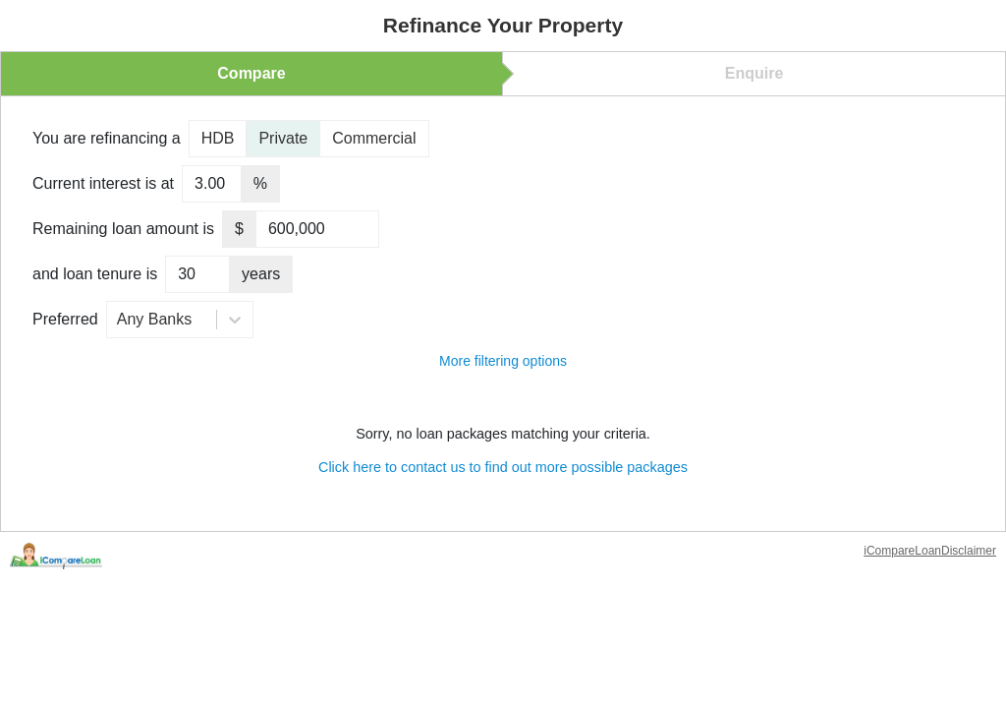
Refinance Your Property (503, 25)
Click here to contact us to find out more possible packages (503, 467)
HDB (218, 138)
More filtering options (503, 361)
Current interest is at (103, 183)
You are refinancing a (106, 138)
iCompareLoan (902, 551)
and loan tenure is (94, 274)
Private (282, 138)
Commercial (374, 138)
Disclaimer (968, 551)
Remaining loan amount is (123, 228)
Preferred (65, 319)
